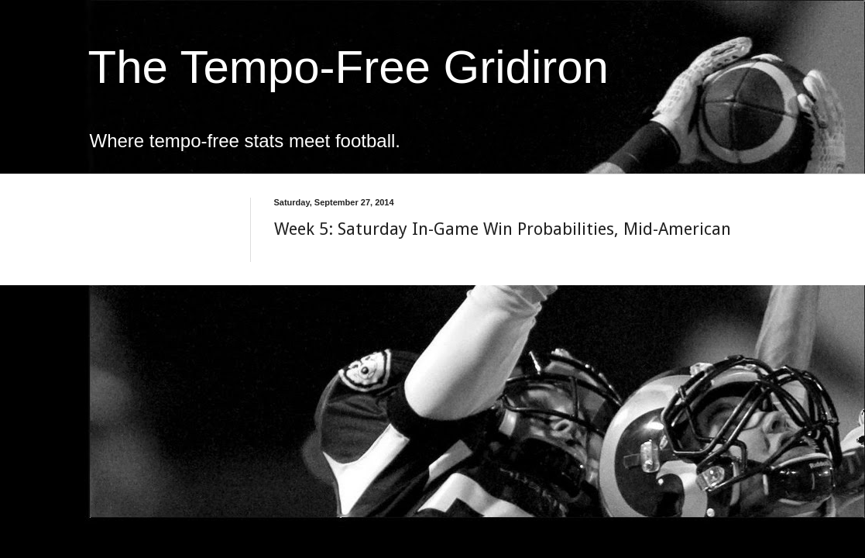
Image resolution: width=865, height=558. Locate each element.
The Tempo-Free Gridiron (348, 67)
